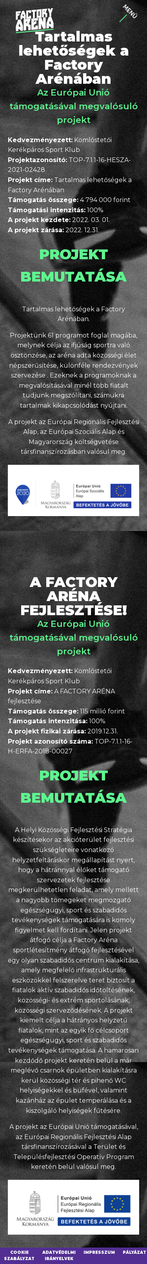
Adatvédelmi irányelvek (59, 1255)
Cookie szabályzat (19, 1255)
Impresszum (99, 1252)
